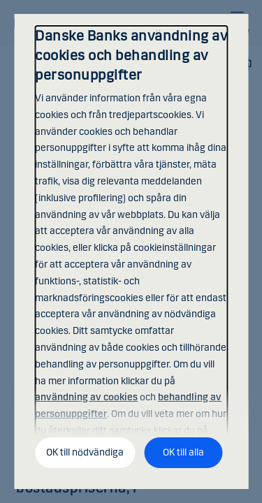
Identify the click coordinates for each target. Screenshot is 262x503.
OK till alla (183, 452)
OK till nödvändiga (85, 452)
